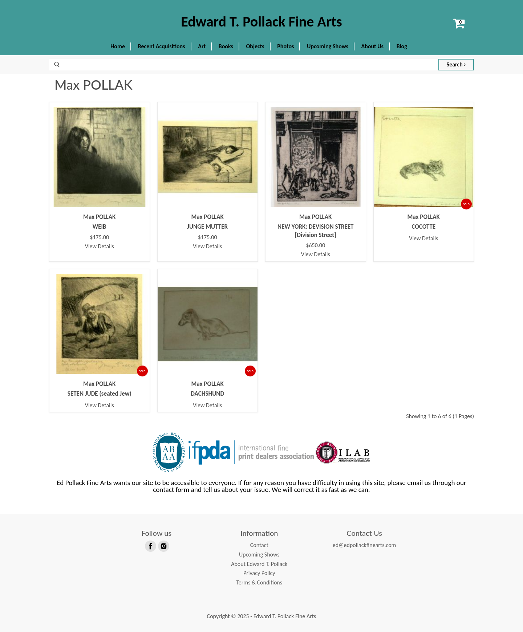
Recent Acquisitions (161, 46)
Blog (402, 46)
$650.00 (315, 245)
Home (117, 46)
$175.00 (99, 237)
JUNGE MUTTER (207, 227)
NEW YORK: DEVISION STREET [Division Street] (315, 230)
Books (226, 46)
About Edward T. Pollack (259, 563)
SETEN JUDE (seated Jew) (99, 393)
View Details (99, 246)
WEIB (99, 227)
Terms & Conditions (259, 582)
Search (456, 64)
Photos (285, 46)
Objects (255, 46)
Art (202, 46)
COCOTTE (423, 227)
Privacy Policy (259, 573)
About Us (372, 46)
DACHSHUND (207, 393)
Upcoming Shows (327, 46)
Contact (259, 545)
